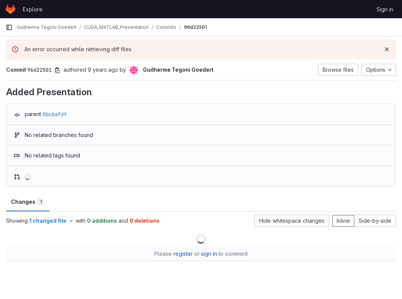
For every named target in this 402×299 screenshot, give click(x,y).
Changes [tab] (27, 202)
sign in (209, 253)
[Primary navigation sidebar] (9, 27)
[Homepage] (10, 9)
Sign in (385, 9)
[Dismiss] (386, 49)
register (183, 253)
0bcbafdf (55, 114)
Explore (33, 9)
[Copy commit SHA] (57, 70)
